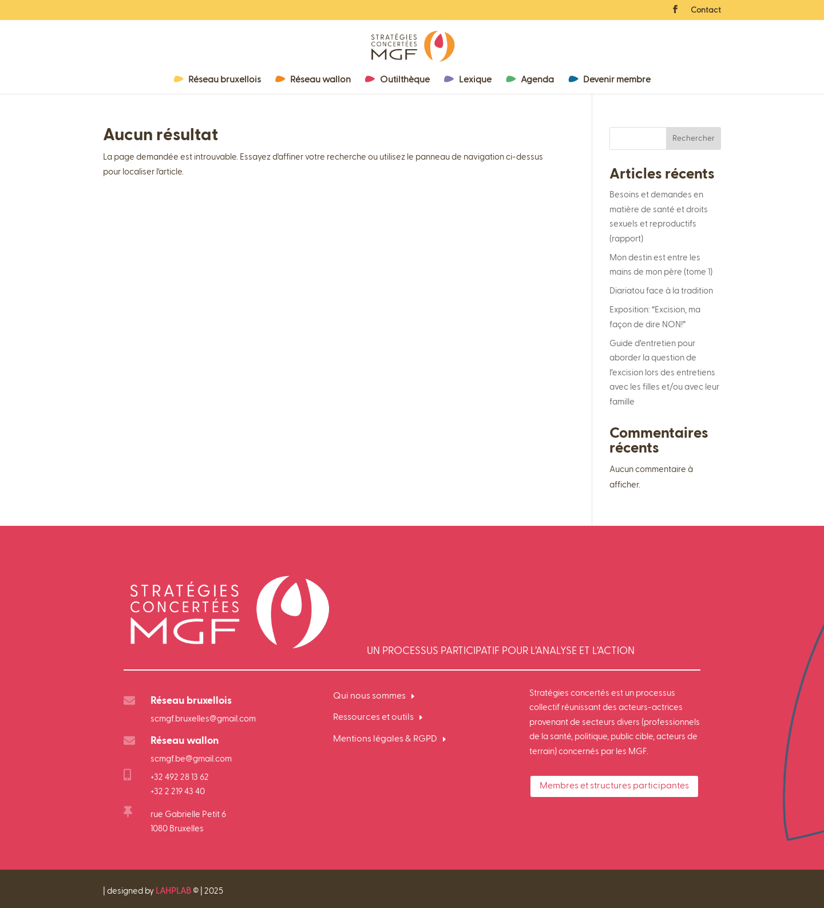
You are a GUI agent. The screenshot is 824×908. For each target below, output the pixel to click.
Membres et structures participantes (614, 786)
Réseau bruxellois (224, 80)
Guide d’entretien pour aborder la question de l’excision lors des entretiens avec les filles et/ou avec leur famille (664, 372)
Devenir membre (617, 80)
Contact (706, 10)
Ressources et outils (373, 717)
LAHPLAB (173, 891)
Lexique (475, 80)
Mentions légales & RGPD (385, 739)
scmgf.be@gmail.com (191, 759)
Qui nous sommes (369, 696)
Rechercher (693, 138)
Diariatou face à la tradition (661, 291)
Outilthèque (405, 80)
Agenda (537, 80)
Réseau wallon (320, 80)
